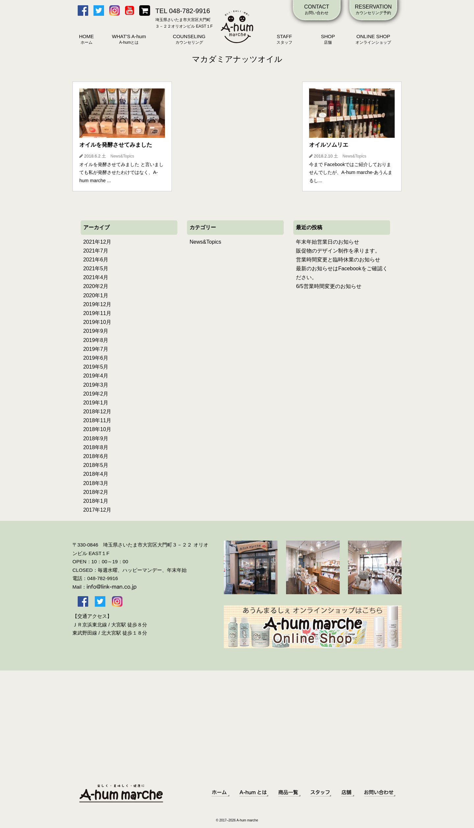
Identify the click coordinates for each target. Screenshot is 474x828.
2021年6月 (96, 259)
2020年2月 (96, 286)
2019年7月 (96, 349)
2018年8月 (96, 447)
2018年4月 (96, 474)
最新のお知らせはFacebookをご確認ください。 (341, 273)
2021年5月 (96, 268)
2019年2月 (96, 394)
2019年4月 (96, 375)
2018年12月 (97, 411)
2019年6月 (96, 358)
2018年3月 (96, 483)
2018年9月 (96, 438)
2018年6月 (96, 456)
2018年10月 (97, 429)
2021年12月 (97, 242)
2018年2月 (96, 492)
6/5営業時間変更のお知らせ (328, 286)
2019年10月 (97, 322)
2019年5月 (96, 367)
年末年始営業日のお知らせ (327, 242)
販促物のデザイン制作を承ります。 (338, 251)
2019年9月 (96, 331)
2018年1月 (96, 501)
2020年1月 (96, 295)
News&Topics (205, 242)
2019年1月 (96, 402)
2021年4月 (96, 277)
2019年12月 (97, 304)
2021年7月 (96, 251)
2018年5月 (96, 465)
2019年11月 (97, 313)
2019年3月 (96, 385)
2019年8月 (96, 340)
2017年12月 (97, 510)
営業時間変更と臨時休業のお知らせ (338, 259)
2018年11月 (97, 420)
